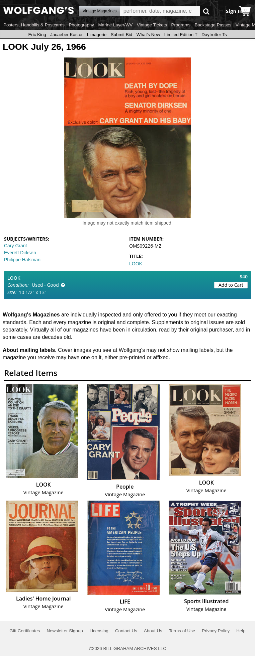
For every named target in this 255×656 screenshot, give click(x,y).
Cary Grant (15, 245)
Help (240, 630)
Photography (81, 24)
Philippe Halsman (22, 259)
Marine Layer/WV (115, 24)
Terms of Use (182, 630)
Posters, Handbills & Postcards (34, 24)
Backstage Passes (213, 24)
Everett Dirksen (20, 252)
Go (206, 11)
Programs (181, 24)
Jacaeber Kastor (66, 34)
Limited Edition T (180, 34)
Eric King (37, 34)
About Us (153, 630)
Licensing (99, 630)
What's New (148, 34)
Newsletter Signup (65, 630)
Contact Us (126, 630)
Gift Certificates (24, 630)
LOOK (135, 263)
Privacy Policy (216, 630)
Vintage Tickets (152, 24)
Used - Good (45, 285)
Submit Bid (121, 34)
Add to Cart (231, 285)
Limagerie (97, 34)
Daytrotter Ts (214, 34)
